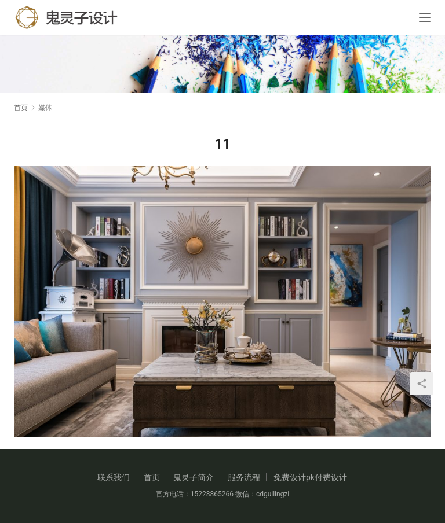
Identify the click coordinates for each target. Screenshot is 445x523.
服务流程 (244, 477)
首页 (21, 108)
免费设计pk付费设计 (310, 477)
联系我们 (113, 477)
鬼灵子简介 (193, 477)
